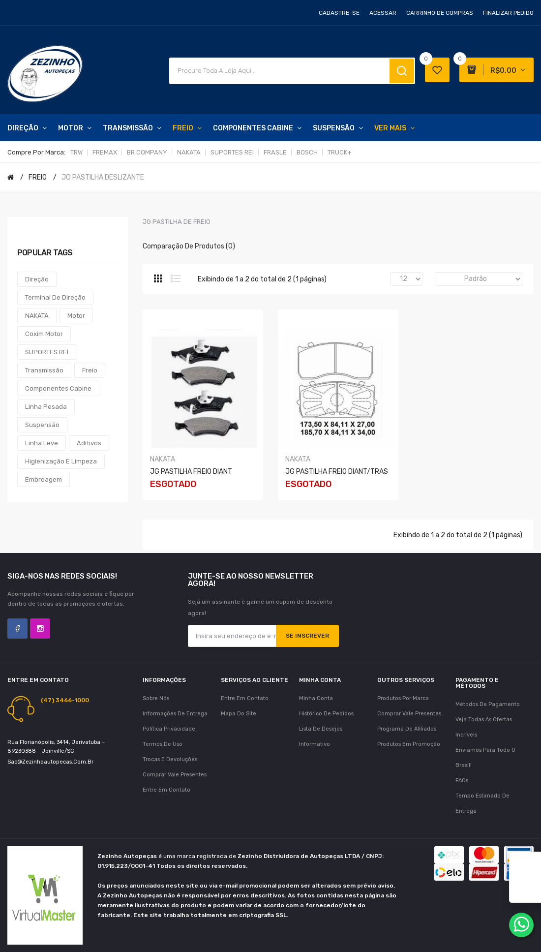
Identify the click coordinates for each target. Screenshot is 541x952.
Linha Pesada (46, 406)
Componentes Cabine (58, 388)
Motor (76, 315)
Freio (89, 370)
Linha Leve (41, 443)
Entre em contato (166, 790)
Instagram (40, 628)
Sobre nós (156, 698)
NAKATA (189, 152)
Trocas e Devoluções (170, 759)
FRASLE (275, 152)
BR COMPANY (147, 152)
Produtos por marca (403, 698)
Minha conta (316, 698)
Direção (37, 279)
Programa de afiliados (406, 729)
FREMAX (104, 152)
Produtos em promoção (408, 744)
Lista (175, 278)
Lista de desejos (320, 729)
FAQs (461, 780)
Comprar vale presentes (175, 774)
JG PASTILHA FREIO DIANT (191, 471)
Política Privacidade (169, 729)
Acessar (382, 12)
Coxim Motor (44, 334)
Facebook (17, 628)
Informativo (314, 744)
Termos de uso (162, 744)
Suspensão (42, 425)
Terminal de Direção (55, 297)
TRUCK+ (340, 152)
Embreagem (43, 479)
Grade (158, 278)
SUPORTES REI (232, 152)
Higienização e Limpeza (61, 461)
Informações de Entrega (175, 713)
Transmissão (44, 370)
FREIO (38, 177)
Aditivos (89, 443)
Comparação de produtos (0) (189, 246)
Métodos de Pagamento (487, 704)
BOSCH (307, 152)
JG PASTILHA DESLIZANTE (102, 177)
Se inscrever (307, 635)
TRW (76, 152)
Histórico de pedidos (326, 713)
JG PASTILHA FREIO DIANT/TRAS (336, 471)
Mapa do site (238, 713)
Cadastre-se (339, 12)
